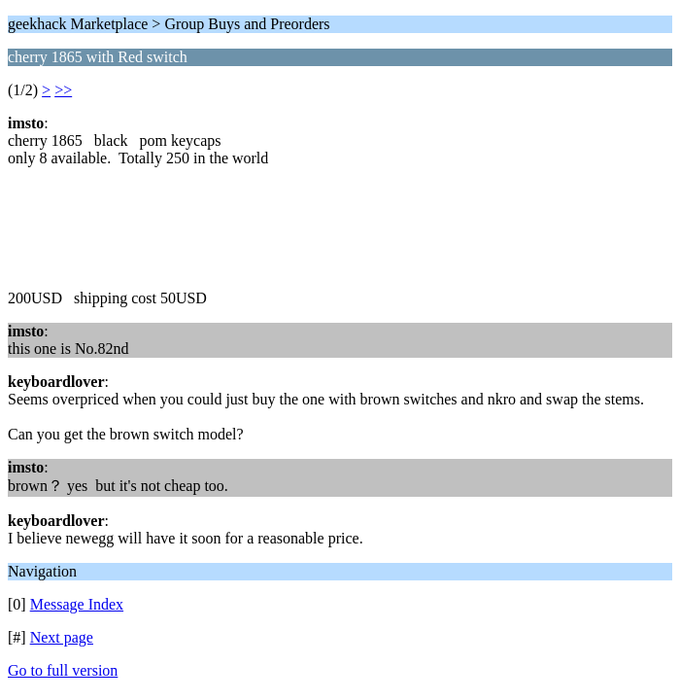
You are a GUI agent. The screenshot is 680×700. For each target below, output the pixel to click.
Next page (61, 637)
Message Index (76, 604)
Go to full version (63, 670)
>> (63, 90)
